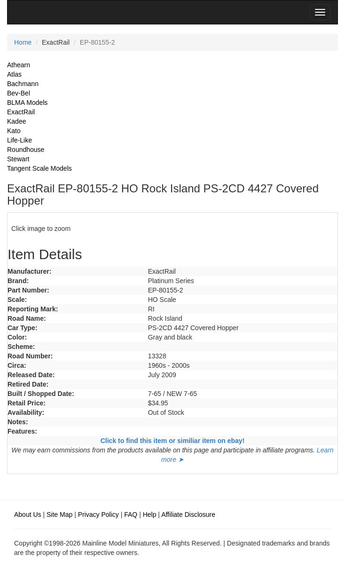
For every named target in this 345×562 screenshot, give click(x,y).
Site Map (59, 514)
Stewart (18, 159)
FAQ (130, 514)
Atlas (14, 74)
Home (22, 42)
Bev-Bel (18, 93)
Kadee (16, 121)
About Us (27, 514)
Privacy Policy (98, 514)
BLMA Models (27, 102)
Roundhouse (25, 149)
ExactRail (21, 112)
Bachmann (23, 83)
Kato (14, 131)
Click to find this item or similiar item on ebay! (173, 440)
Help (150, 514)
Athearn (18, 65)
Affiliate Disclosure (188, 514)
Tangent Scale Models (39, 168)
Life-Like (19, 140)
